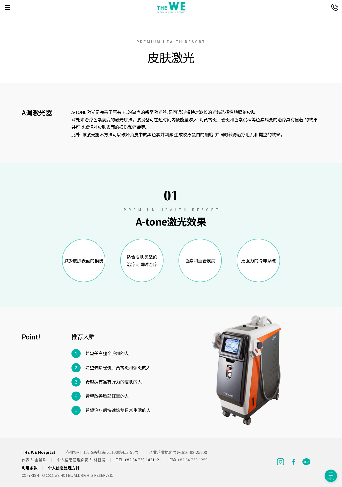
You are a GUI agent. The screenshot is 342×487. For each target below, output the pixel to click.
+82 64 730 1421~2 (141, 460)
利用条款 (30, 468)
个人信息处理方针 (64, 468)
